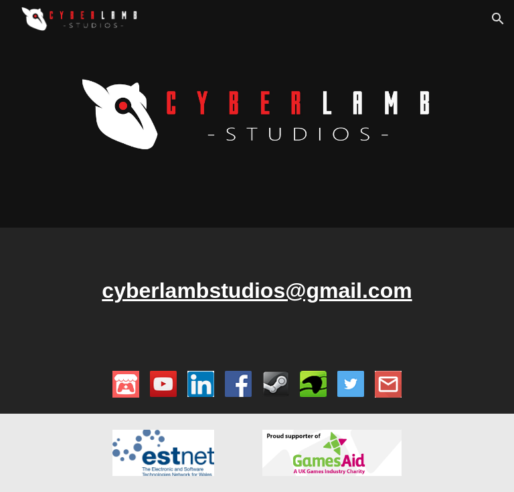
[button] (498, 19)
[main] (256, 291)
